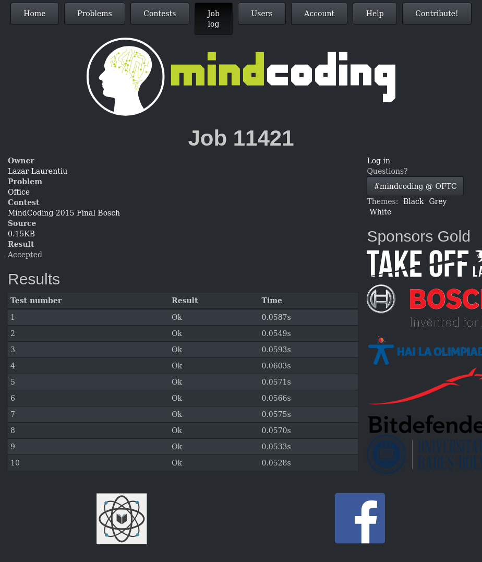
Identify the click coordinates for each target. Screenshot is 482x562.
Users (262, 13)
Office (19, 192)
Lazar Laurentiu (37, 171)
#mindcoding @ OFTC (414, 186)
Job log (214, 18)
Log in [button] (378, 161)
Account (319, 13)
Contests (159, 13)
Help (375, 13)
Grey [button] (438, 201)
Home (34, 13)
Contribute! (436, 13)
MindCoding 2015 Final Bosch (64, 213)
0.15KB (21, 234)
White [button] (380, 212)
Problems (94, 13)
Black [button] (413, 201)
